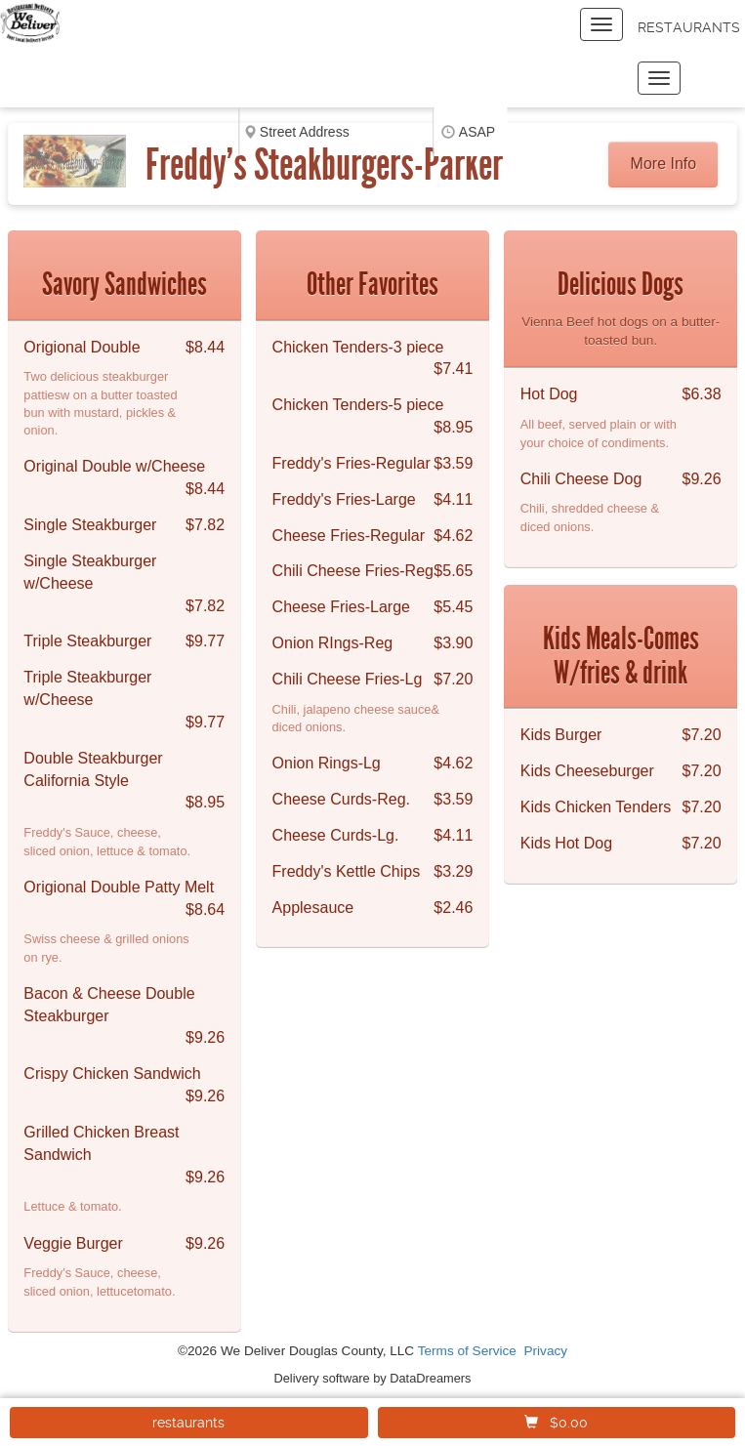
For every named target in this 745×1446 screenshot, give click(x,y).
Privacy (546, 1350)
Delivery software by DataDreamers (373, 1378)
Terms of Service (467, 1350)
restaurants (188, 1422)
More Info (664, 163)
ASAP (477, 132)
